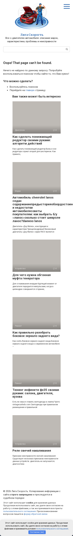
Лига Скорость (31, 35)
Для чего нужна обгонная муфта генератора (32, 276)
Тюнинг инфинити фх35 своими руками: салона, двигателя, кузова (36, 393)
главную (30, 90)
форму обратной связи (35, 514)
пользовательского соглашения (19, 511)
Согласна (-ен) (37, 532)
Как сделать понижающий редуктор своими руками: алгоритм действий (32, 140)
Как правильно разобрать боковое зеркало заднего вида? (36, 334)
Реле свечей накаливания (32, 450)
